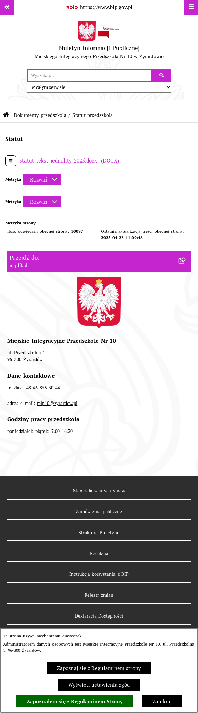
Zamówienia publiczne (99, 512)
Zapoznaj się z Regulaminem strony (99, 668)
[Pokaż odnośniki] (7, 7)
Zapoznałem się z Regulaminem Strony (75, 701)
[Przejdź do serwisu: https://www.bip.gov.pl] (99, 7)
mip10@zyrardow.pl (57, 403)
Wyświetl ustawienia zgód (99, 685)
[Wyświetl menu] (191, 7)
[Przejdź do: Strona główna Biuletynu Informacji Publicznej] (6, 115)
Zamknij (162, 701)
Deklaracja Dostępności (99, 616)
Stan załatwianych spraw (99, 491)
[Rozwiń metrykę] (42, 179)
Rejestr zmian (99, 595)
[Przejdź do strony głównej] (98, 41)
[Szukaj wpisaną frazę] (161, 75)
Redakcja (99, 553)
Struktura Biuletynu (99, 533)
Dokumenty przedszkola (40, 115)
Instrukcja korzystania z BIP (99, 574)
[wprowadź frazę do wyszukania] (89, 75)
